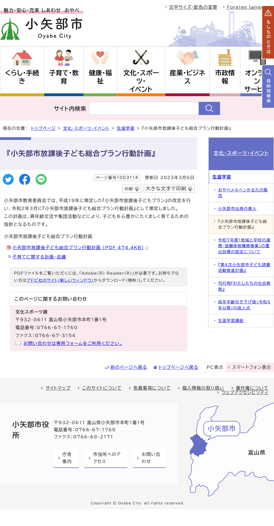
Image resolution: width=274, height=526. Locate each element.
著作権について (252, 388)
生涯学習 (126, 128)
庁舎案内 (67, 458)
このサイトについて (102, 388)
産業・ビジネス (187, 77)
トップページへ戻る (178, 367)
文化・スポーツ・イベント (141, 81)
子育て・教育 (64, 77)
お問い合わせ (151, 458)
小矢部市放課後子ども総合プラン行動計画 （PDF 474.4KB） (80, 247)
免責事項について (152, 388)
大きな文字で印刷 (166, 188)
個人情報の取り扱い (203, 388)
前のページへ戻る (128, 367)
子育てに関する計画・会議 (39, 257)
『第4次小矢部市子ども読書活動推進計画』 (244, 268)
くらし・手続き (22, 77)
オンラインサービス (257, 81)
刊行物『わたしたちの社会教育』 (244, 286)
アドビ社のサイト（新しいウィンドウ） (60, 280)
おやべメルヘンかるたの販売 (243, 193)
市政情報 (225, 77)
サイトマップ (57, 388)
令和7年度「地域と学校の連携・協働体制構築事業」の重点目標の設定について (244, 246)
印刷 (128, 189)
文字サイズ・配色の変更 (193, 7)
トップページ (43, 128)
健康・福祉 (100, 77)
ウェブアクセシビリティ (245, 392)
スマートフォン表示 (251, 367)
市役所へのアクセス (107, 458)
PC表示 (215, 367)
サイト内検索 (70, 108)
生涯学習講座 (231, 320)
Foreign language (250, 7)
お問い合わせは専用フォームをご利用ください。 (73, 343)
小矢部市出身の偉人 (237, 208)
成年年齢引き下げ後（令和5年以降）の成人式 (244, 305)
